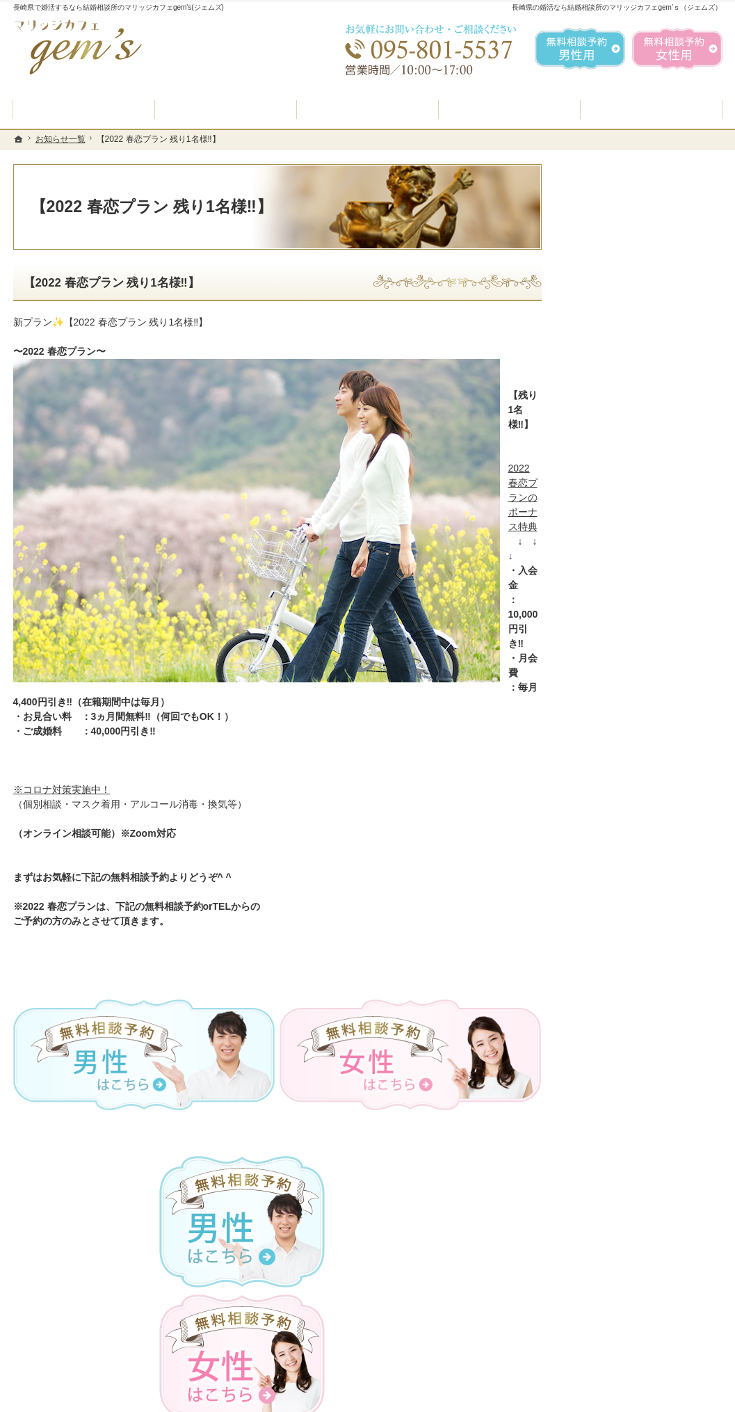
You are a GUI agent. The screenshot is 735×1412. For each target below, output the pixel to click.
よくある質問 (605, 604)
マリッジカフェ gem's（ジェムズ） (203, 1397)
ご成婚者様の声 (610, 770)
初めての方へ (605, 497)
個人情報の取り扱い (620, 902)
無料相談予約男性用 (580, 49)
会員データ (600, 802)
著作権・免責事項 (615, 934)
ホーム (591, 464)
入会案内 (606, 527)
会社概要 (595, 836)
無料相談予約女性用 (677, 49)
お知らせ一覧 (605, 868)
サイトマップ (605, 968)
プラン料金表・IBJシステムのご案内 (641, 565)
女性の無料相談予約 (620, 703)
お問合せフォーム (625, 1341)
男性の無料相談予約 (620, 670)
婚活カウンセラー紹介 (625, 637)
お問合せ (595, 736)
